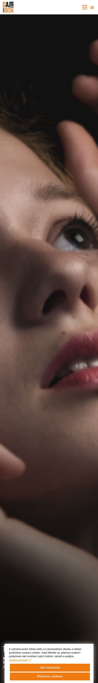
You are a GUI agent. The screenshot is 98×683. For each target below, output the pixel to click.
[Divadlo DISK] (8, 7)
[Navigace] (84, 7)
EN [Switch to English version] (92, 7)
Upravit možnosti (20, 670)
